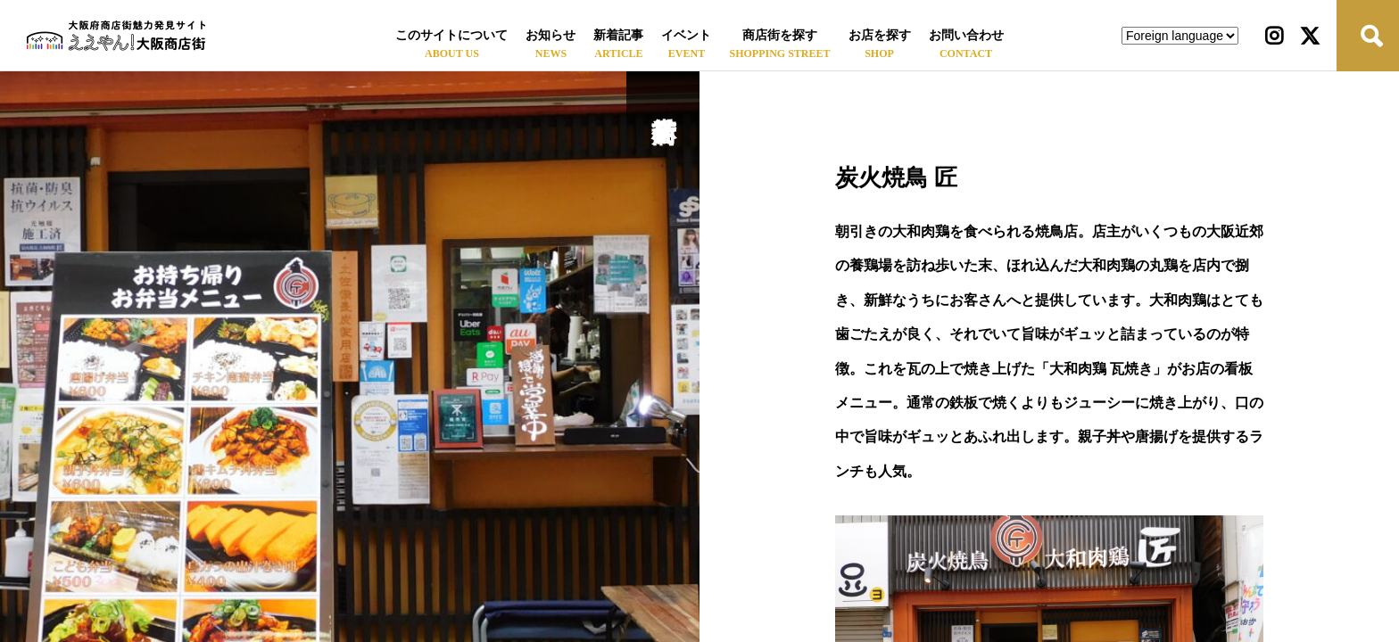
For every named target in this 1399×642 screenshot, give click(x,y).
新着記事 (618, 35)
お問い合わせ (966, 35)
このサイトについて (451, 35)
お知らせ (550, 35)
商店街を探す (779, 35)
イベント (686, 35)
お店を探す (880, 35)
